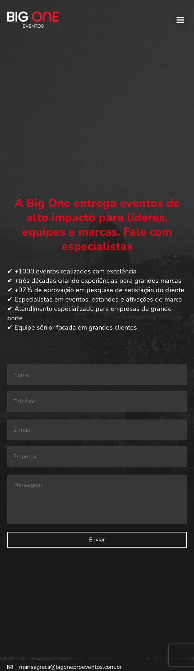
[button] (180, 19)
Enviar (97, 540)
